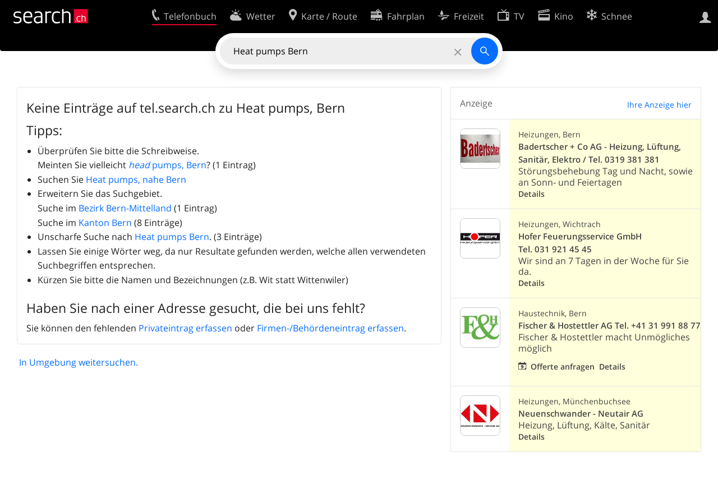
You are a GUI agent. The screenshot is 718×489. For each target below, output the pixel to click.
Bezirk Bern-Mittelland (125, 208)
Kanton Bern (105, 222)
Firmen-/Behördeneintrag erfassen (330, 328)
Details (531, 193)
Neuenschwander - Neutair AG (580, 413)
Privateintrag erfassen (185, 328)
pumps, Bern (167, 165)
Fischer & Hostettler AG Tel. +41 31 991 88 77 (609, 325)
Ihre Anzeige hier (659, 104)
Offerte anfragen (563, 366)
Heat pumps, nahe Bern (136, 179)
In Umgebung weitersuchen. (78, 362)
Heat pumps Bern (172, 236)
